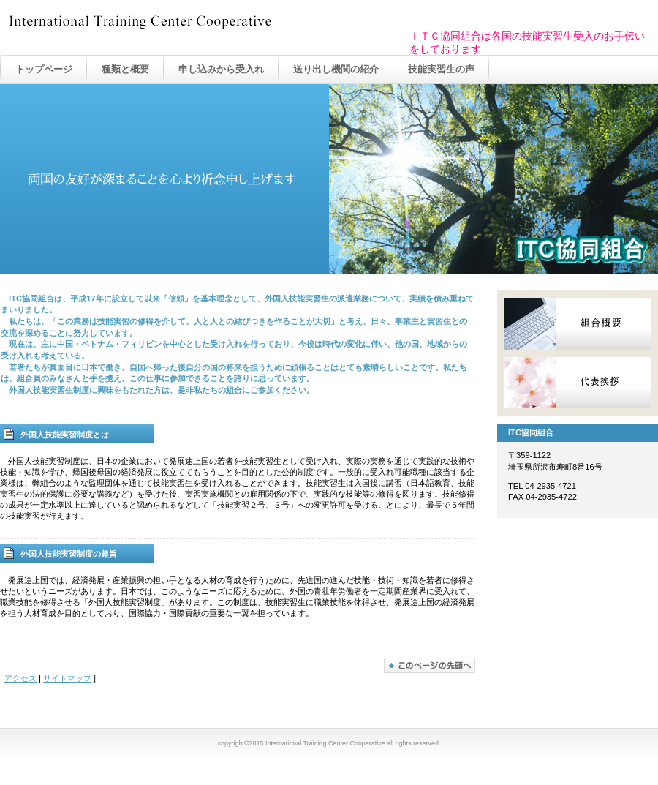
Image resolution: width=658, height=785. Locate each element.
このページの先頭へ (429, 665)
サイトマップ (67, 678)
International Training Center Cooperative (153, 28)
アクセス (20, 678)
